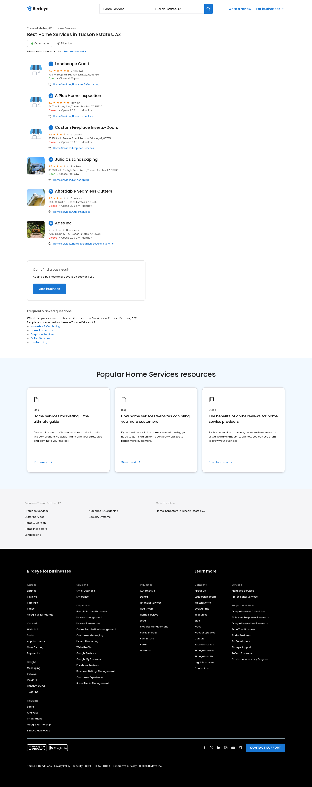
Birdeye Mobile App (38, 730)
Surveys (32, 674)
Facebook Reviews (87, 665)
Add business (49, 289)
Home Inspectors (82, 116)
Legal (143, 620)
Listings (31, 590)
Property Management (154, 626)
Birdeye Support (241, 647)
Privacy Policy (62, 766)
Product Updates (205, 632)
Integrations (34, 718)
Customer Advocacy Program (250, 659)
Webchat (32, 629)
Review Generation (88, 623)
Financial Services (151, 602)
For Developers (241, 641)
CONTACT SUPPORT (265, 748)
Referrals (32, 602)
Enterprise (82, 596)
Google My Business (88, 659)
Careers (199, 638)
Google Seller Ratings (40, 614)
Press (198, 626)
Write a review (239, 9)
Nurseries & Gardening (85, 84)
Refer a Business (242, 653)
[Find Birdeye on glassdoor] (240, 748)
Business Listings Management (95, 671)
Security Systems (103, 243)
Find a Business (241, 635)
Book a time (202, 608)
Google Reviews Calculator (248, 611)
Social (30, 635)
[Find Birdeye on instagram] (225, 748)
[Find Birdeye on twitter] (211, 748)
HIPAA (97, 766)
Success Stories (204, 644)
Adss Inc (63, 223)
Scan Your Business (243, 629)
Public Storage (149, 632)
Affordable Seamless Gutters (83, 191)
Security (78, 766)
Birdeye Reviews (204, 650)
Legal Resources (204, 662)
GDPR (88, 766)
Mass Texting (35, 647)
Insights (32, 680)
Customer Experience (89, 677)
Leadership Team (205, 596)
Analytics (32, 712)
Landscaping (80, 180)
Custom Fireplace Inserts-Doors (86, 127)
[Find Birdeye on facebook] (204, 748)
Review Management (89, 617)
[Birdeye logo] (38, 9)
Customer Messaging (89, 635)
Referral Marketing (87, 641)
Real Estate (147, 638)
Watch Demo (203, 602)
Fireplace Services (83, 148)
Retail (143, 644)
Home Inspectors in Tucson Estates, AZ (181, 511)
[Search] (208, 9)
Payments (33, 653)
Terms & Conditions (39, 766)
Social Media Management (92, 683)
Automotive (147, 590)
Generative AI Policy (124, 766)
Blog (197, 620)
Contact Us (202, 668)
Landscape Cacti (72, 63)
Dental (144, 596)
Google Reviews (86, 653)
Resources (201, 614)
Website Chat (85, 647)
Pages (31, 608)
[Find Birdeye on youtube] (233, 748)
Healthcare (147, 608)
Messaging (33, 668)
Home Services (62, 84)
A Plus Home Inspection (78, 95)
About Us (200, 590)
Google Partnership (39, 724)
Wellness (145, 650)
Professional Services (245, 596)
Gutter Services (81, 211)
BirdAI (30, 706)
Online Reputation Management (96, 629)
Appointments (36, 641)
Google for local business (91, 611)
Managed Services (243, 590)
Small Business (85, 590)
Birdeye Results (204, 656)
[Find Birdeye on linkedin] (218, 748)
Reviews (32, 596)
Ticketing (32, 692)
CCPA (106, 766)
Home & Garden (82, 243)
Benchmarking (36, 686)
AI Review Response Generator (250, 617)
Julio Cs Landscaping (76, 159)
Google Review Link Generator (250, 623)
